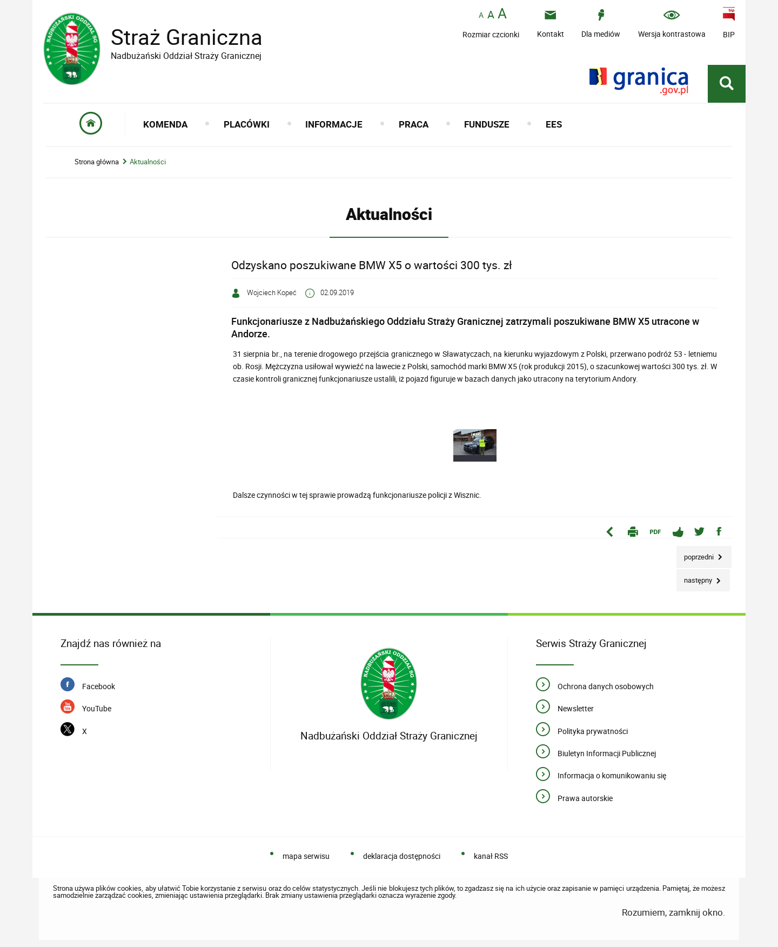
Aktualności (148, 161)
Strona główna (97, 161)
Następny (695, 577)
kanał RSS (491, 856)
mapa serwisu (306, 856)
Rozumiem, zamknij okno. (673, 912)
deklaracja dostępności (401, 856)
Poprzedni (695, 554)
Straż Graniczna (178, 37)
